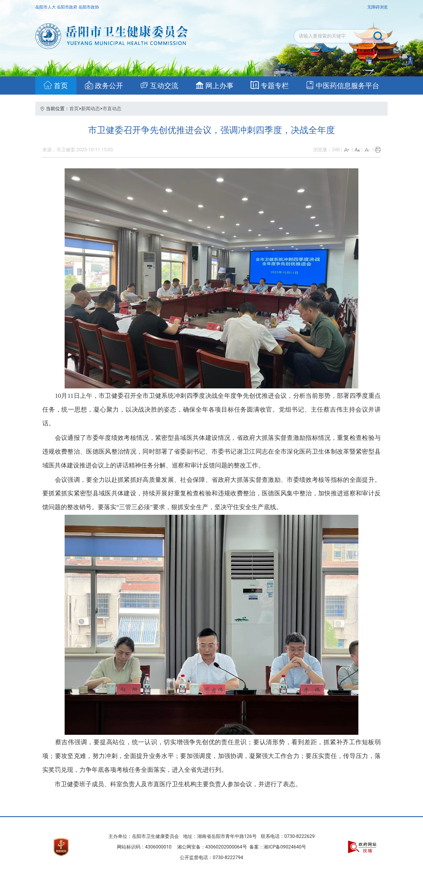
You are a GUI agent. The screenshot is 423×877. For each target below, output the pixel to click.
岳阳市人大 (46, 7)
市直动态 (112, 108)
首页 (74, 108)
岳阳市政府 (67, 7)
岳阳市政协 (88, 7)
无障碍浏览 (377, 7)
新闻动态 (90, 108)
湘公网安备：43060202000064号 (212, 847)
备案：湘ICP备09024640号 (277, 847)
